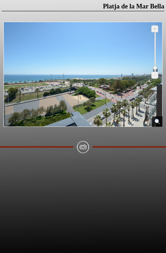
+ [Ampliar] (154, 28)
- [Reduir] (154, 75)
